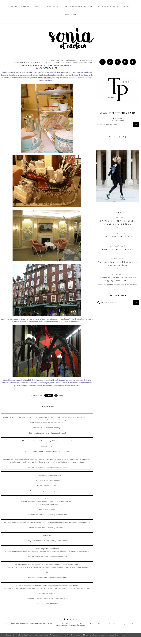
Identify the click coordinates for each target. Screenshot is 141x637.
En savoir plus (120, 635)
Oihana (38, 467)
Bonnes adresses (108, 6)
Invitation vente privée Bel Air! (63, 60)
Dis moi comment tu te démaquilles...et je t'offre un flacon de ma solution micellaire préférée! (53, 63)
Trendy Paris (71, 14)
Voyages (26, 6)
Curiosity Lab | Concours (117, 249)
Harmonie (38, 491)
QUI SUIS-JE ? (118, 137)
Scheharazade (38, 451)
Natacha (37, 541)
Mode (14, 6)
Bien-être (52, 6)
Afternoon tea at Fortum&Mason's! (46, 65)
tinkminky (38, 528)
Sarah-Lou (39, 557)
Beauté (39, 6)
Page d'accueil (86, 60)
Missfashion (39, 599)
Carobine (38, 515)
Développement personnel (78, 6)
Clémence (39, 578)
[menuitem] (14, 9)
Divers (126, 6)
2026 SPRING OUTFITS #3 (117, 236)
